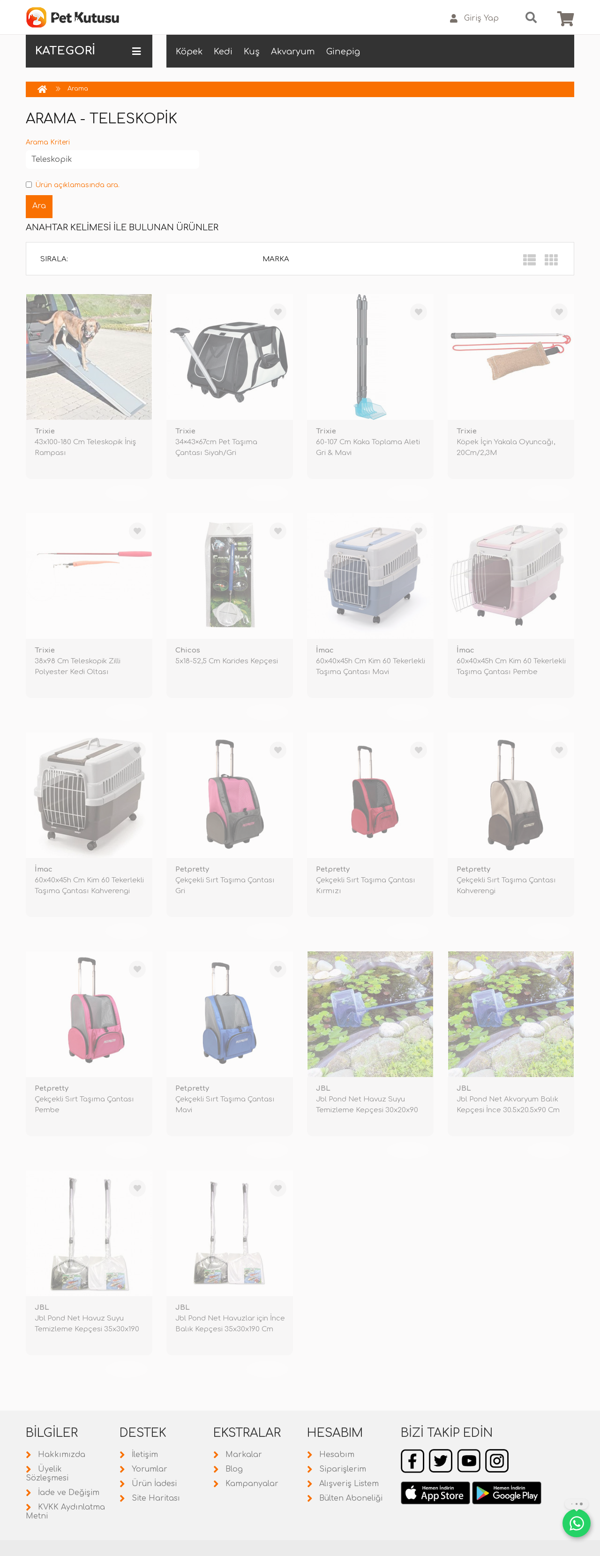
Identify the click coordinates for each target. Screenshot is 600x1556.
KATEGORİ (88, 51)
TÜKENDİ (126, 493)
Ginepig (343, 51)
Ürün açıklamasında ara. (73, 185)
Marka (275, 259)
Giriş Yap (474, 18)
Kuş (252, 51)
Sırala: (54, 259)
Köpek (189, 51)
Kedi (223, 51)
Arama (78, 88)
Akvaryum (293, 51)
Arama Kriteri (48, 142)
